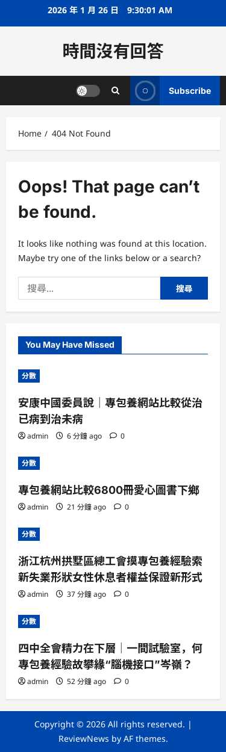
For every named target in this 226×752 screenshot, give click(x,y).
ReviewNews (83, 738)
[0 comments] (117, 436)
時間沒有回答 (112, 51)
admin (37, 436)
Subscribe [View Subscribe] (170, 90)
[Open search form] (115, 90)
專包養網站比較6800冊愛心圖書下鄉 (108, 490)
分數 (29, 376)
